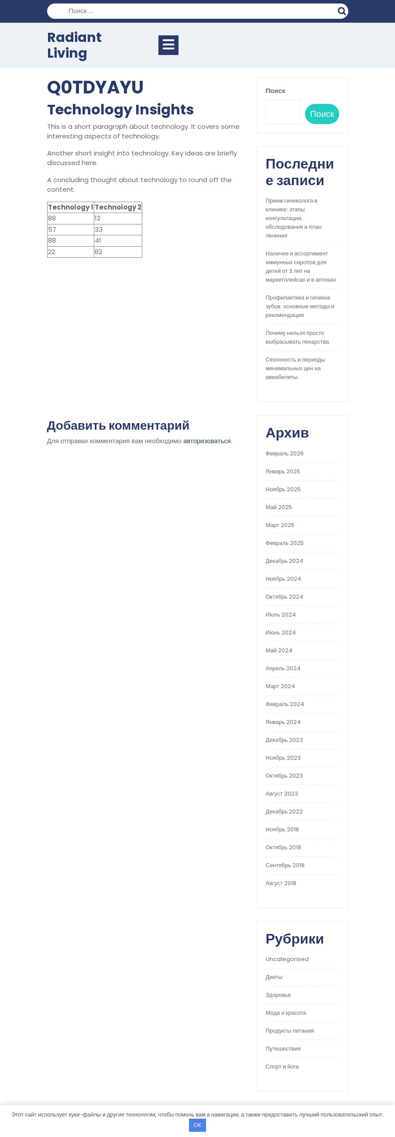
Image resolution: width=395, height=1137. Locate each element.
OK (197, 1125)
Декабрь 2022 (284, 811)
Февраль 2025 (285, 543)
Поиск (343, 10)
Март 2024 (280, 686)
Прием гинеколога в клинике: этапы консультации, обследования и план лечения (294, 218)
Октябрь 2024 (284, 597)
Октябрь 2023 (284, 776)
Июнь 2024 (281, 632)
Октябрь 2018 (283, 847)
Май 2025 (279, 507)
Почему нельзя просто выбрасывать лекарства (297, 337)
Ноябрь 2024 (283, 579)
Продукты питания (290, 1031)
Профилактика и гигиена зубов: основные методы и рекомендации (300, 306)
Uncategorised (287, 959)
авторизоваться (207, 440)
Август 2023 (282, 793)
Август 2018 (281, 883)
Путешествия (283, 1048)
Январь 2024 (283, 722)
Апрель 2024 (283, 668)
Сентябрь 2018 (285, 865)
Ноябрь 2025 (283, 489)
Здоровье (278, 995)
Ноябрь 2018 (282, 829)
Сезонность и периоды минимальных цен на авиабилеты (295, 368)
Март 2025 (280, 525)
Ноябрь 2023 (283, 758)
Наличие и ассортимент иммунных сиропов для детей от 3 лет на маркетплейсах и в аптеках (301, 266)
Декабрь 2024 (285, 561)
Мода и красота (286, 1013)
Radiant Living (74, 45)
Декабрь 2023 (284, 740)
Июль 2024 (281, 614)
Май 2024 (279, 650)
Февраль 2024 (285, 704)
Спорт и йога (282, 1066)
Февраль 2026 (285, 453)
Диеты (274, 977)
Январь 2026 (283, 471)
